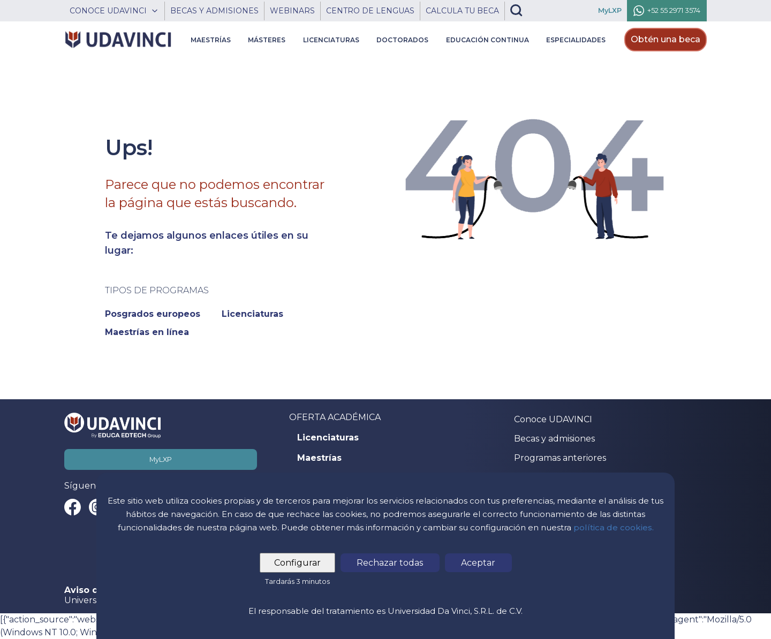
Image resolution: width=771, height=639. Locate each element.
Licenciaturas (328, 438)
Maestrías (319, 458)
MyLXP (160, 459)
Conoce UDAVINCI (553, 419)
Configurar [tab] (298, 563)
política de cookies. (613, 527)
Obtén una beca (665, 39)
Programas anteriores (560, 458)
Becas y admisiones (554, 438)
